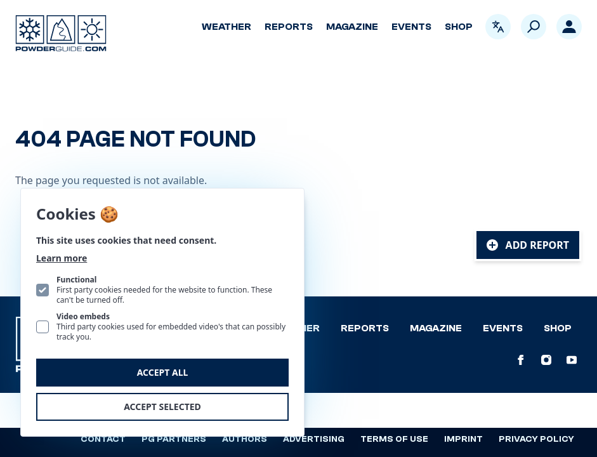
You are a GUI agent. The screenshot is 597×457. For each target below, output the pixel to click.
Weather (226, 26)
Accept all (162, 372)
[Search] (533, 26)
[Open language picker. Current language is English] (498, 26)
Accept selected (162, 407)
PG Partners (173, 439)
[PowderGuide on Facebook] (521, 360)
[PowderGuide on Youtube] (571, 360)
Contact (103, 439)
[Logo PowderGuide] (61, 33)
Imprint (463, 439)
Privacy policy (536, 439)
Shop (459, 26)
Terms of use (394, 439)
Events (411, 26)
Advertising (313, 439)
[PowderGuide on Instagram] (546, 360)
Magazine (352, 26)
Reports (289, 26)
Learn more (61, 258)
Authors (244, 439)
